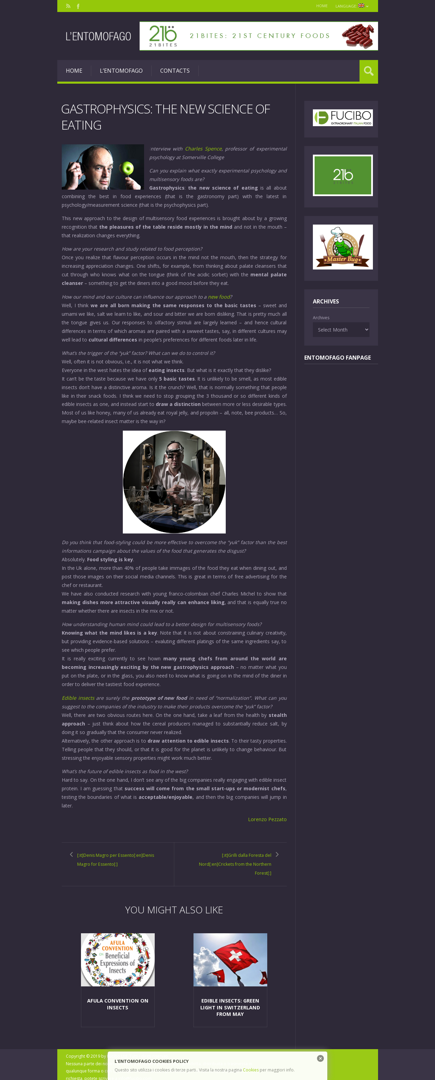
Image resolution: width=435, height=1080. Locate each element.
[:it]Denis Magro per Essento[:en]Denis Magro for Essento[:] (115, 862)
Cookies (251, 1070)
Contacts (175, 70)
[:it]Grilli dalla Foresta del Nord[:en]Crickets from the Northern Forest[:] (235, 862)
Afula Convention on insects (118, 998)
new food (218, 296)
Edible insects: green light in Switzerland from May (230, 1001)
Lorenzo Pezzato (268, 818)
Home (318, 5)
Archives (321, 318)
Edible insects (78, 697)
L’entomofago (121, 70)
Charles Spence (203, 148)
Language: (351, 6)
